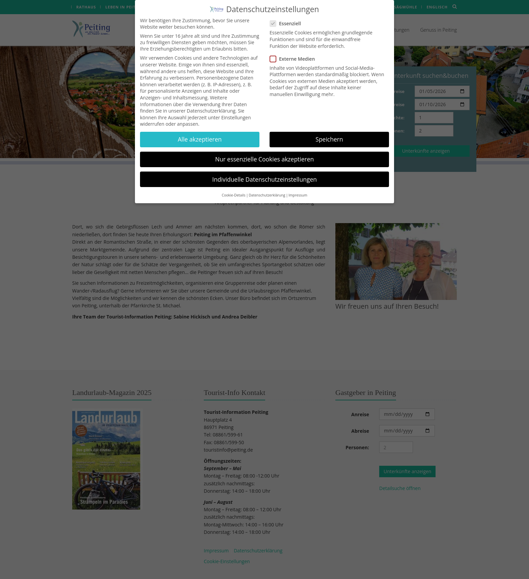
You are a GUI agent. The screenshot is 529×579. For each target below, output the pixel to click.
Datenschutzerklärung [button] (267, 189)
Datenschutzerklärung (211, 105)
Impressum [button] (297, 189)
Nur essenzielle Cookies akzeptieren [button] (264, 153)
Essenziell (287, 17)
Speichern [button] (329, 133)
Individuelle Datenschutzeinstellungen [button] (264, 173)
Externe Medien (294, 53)
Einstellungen (236, 111)
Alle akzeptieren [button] (200, 133)
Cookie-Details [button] (233, 189)
